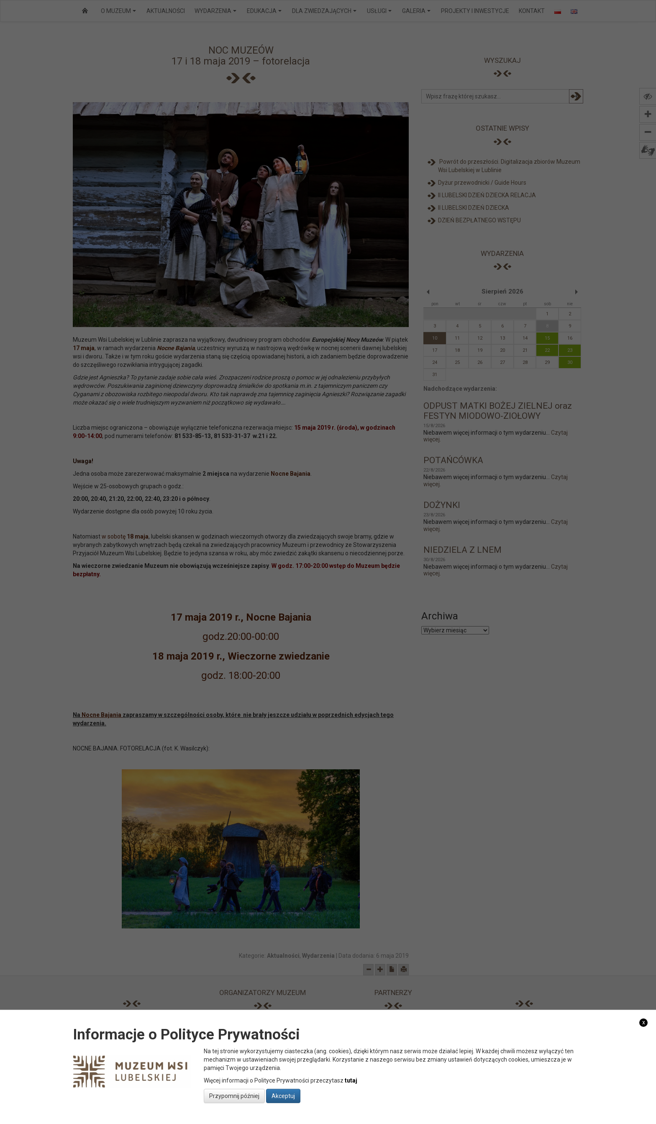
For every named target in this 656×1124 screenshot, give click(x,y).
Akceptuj (283, 1096)
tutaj (351, 1080)
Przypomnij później (234, 1096)
